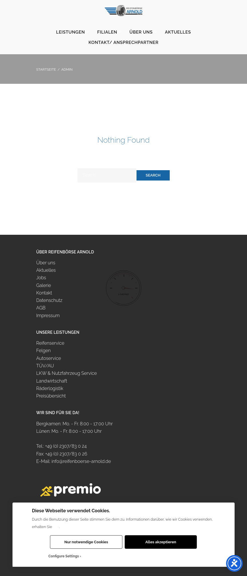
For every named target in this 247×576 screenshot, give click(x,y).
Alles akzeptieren (160, 542)
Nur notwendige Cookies (86, 542)
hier (56, 527)
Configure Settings (63, 556)
